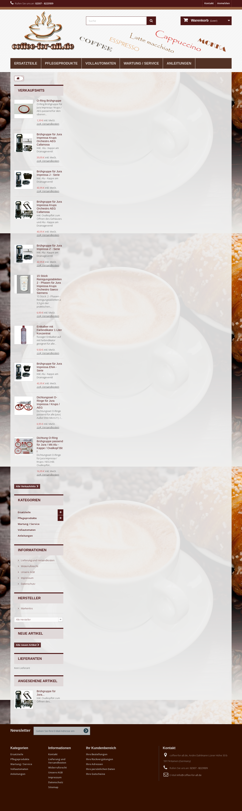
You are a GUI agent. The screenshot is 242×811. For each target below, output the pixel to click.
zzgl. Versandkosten (48, 123)
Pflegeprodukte (61, 63)
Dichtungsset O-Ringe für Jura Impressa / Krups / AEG (48, 402)
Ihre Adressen (94, 764)
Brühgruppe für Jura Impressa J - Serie (49, 173)
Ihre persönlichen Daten (100, 769)
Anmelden (223, 3)
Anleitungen (179, 63)
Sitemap (53, 787)
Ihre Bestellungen (96, 754)
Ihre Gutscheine (95, 774)
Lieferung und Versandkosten (37, 560)
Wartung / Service (141, 63)
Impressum (26, 578)
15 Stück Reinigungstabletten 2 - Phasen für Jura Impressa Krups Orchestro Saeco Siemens (49, 284)
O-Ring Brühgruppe (49, 100)
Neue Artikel (30, 633)
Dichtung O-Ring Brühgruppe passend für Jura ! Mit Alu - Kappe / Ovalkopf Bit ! (50, 444)
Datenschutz (27, 583)
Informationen (32, 550)
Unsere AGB (27, 572)
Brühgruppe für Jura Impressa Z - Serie (49, 247)
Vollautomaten (100, 63)
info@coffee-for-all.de (189, 775)
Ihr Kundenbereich (101, 748)
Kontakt (209, 3)
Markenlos (26, 608)
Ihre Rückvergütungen (99, 759)
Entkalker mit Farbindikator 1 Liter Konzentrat (49, 330)
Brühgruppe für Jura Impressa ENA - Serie (49, 367)
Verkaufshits (31, 90)
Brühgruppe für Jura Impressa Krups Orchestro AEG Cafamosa (49, 139)
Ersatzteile (25, 63)
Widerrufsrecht (29, 566)
